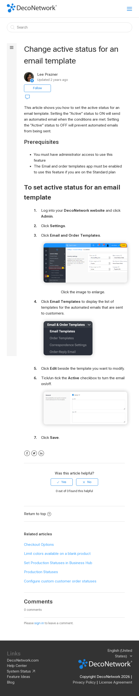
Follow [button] (37, 88)
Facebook (27, 453)
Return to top (37, 514)
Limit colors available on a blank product (57, 553)
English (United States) (119, 653)
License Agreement (115, 682)
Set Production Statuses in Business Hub (58, 563)
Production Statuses (41, 572)
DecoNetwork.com (23, 660)
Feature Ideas (18, 677)
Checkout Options (39, 544)
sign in (39, 623)
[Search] (69, 27)
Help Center (17, 666)
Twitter (34, 453)
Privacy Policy (84, 682)
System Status (19, 671)
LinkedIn (41, 453)
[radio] (62, 482)
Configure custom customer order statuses (60, 581)
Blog (10, 682)
